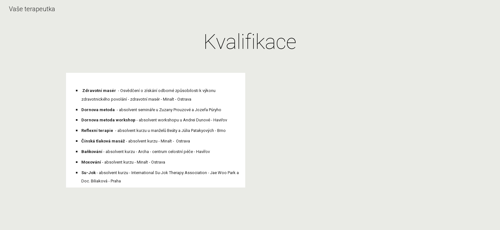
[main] (250, 42)
